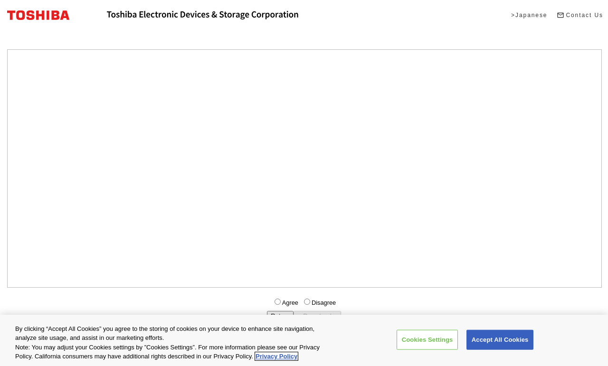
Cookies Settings (427, 339)
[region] (304, 340)
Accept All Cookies (500, 339)
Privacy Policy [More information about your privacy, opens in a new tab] (276, 356)
